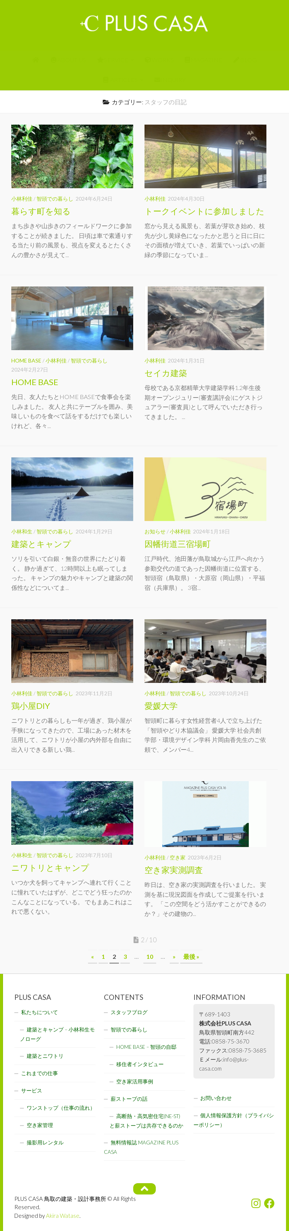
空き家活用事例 (134, 1082)
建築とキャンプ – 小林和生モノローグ (57, 1034)
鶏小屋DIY (30, 706)
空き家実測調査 (173, 870)
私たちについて (39, 1012)
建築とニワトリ (45, 1056)
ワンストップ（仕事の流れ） (61, 1108)
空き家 (178, 857)
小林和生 (21, 531)
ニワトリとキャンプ (50, 867)
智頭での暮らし (55, 198)
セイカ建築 (165, 373)
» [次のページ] (174, 956)
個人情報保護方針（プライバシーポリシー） (233, 1120)
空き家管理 (40, 1125)
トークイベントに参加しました (204, 211)
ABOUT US (69, 59)
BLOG (245, 59)
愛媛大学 (161, 706)
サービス (31, 1091)
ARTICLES (120, 79)
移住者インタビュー (140, 1064)
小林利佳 (21, 198)
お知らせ (155, 531)
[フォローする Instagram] (256, 1203)
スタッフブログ (129, 1012)
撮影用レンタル (45, 1143)
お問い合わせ (216, 1098)
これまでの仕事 (39, 1073)
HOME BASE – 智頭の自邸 (146, 1047)
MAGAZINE (204, 59)
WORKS (159, 59)
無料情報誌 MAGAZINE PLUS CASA (141, 1147)
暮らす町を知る (41, 211)
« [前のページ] (92, 956)
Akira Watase (62, 1215)
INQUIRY (170, 79)
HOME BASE (26, 360)
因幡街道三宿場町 (177, 544)
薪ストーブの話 (129, 1099)
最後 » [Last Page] (191, 956)
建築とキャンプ (41, 544)
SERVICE (112, 59)
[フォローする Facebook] (269, 1203)
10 (149, 956)
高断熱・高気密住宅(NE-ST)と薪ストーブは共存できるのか (146, 1121)
